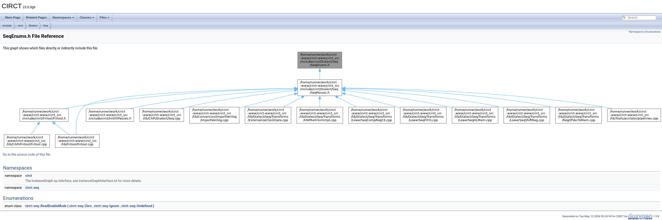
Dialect (33, 25)
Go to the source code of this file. (27, 154)
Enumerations (653, 31)
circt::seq (32, 187)
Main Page (12, 17)
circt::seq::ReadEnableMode (45, 206)
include (7, 25)
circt (20, 25)
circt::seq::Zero (80, 206)
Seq (45, 25)
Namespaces (63, 17)
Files (105, 17)
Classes (87, 17)
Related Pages (36, 17)
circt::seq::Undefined (136, 206)
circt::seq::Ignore (106, 206)
